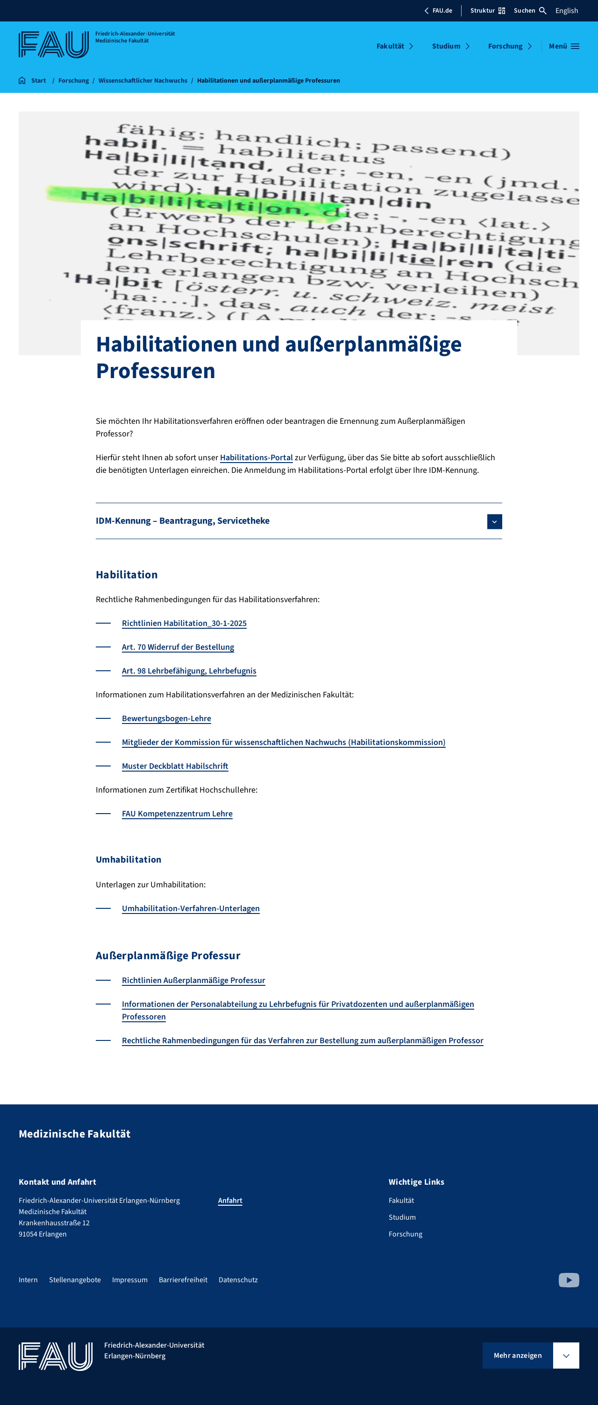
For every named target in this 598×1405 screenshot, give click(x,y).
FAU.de (438, 10)
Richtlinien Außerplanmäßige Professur (193, 980)
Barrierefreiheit (183, 1280)
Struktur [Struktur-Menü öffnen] (487, 10)
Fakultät (390, 46)
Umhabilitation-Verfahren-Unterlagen (191, 908)
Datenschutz (238, 1280)
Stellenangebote (75, 1280)
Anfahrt (230, 1200)
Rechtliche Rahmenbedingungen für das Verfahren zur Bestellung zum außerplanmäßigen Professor (303, 1041)
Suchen (530, 10)
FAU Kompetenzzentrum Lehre (177, 814)
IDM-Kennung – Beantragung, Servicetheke (183, 520)
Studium (446, 46)
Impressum (130, 1280)
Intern (28, 1280)
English (566, 11)
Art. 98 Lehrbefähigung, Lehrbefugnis (189, 671)
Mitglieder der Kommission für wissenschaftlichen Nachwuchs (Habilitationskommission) (284, 742)
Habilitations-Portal (256, 458)
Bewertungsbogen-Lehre (166, 718)
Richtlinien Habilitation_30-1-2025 (184, 623)
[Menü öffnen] (564, 46)
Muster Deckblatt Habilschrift (175, 766)
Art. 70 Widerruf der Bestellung (178, 647)
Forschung (505, 46)
